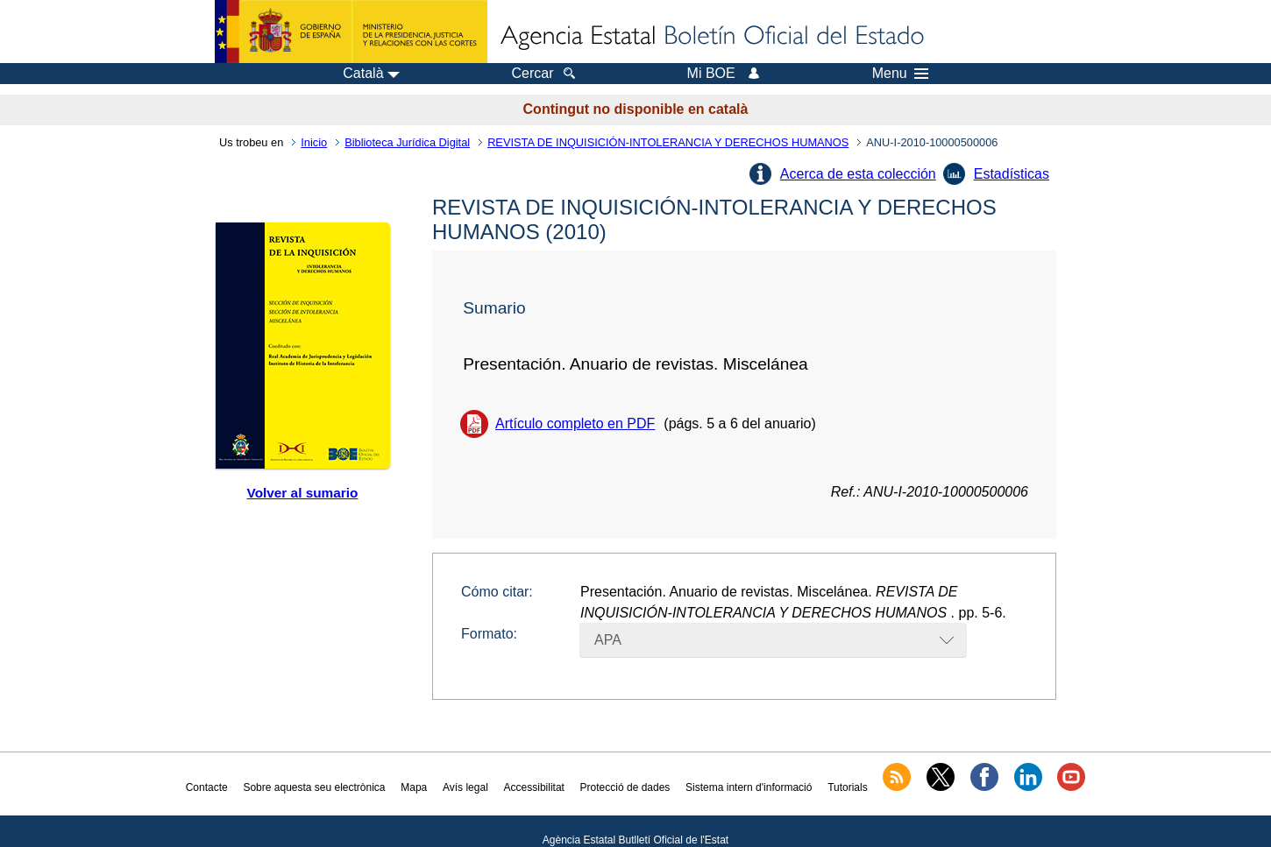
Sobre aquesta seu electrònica (314, 787)
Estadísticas (1011, 173)
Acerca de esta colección (858, 173)
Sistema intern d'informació (748, 787)
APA (607, 639)
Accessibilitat (534, 787)
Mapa (414, 787)
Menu (900, 74)
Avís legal (465, 787)
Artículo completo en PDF (575, 423)
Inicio (314, 142)
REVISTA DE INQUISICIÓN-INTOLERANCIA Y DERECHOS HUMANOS (668, 142)
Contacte (207, 787)
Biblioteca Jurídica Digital (407, 142)
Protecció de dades (625, 787)
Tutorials (847, 787)
